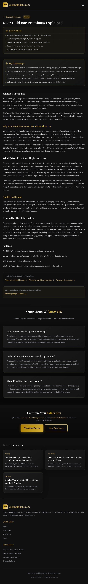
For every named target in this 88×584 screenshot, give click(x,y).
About (5, 538)
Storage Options (9, 561)
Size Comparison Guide (11, 557)
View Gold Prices (32, 428)
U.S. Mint (68, 201)
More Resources (56, 428)
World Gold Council (14, 113)
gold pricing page (28, 229)
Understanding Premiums (12, 553)
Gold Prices (7, 530)
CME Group (7, 261)
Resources (7, 534)
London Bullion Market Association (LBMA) (20, 256)
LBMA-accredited (18, 201)
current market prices (59, 418)
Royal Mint (59, 201)
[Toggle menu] (82, 4)
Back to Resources (12, 17)
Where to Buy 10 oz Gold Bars (13, 549)
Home (5, 526)
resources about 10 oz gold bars (32, 418)
